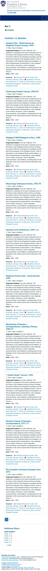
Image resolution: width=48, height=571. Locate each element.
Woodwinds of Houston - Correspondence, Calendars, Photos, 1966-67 (21, 326)
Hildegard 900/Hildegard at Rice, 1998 (23, 137)
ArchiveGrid (5, 558)
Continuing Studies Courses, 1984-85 (22, 91)
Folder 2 (7, 540)
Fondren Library (6, 566)
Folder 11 (7, 538)
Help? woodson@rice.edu (36, 10)
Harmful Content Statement (10, 562)
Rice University (15, 566)
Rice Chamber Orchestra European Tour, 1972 (23, 470)
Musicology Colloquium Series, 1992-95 (23, 183)
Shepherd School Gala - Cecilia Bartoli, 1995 (23, 277)
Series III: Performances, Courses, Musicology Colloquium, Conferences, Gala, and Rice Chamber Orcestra (24, 84)
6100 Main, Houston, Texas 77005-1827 (23, 567)
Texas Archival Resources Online (11, 557)
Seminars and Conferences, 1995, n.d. (22, 229)
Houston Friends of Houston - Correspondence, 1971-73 (19, 422)
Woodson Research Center (16, 10)
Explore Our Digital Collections (10, 560)
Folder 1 (7, 534)
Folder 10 (7, 536)
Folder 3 (7, 542)
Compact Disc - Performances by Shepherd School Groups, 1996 (20, 44)
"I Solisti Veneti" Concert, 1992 (19, 375)
